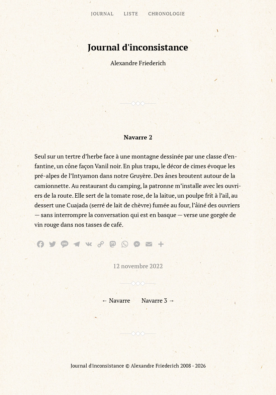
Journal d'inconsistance (138, 47)
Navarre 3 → (158, 300)
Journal (102, 13)
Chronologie (166, 13)
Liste (131, 13)
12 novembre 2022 (138, 266)
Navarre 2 (138, 137)
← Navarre (116, 300)
